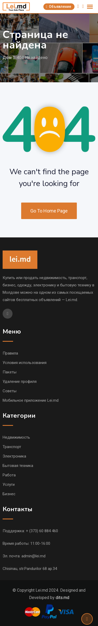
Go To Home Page (49, 211)
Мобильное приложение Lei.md (31, 400)
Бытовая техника (18, 465)
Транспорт (12, 446)
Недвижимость (16, 437)
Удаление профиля (20, 381)
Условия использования (25, 362)
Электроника (14, 456)
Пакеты (9, 372)
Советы (9, 391)
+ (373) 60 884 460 (42, 531)
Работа (9, 475)
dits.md (62, 597)
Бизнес (9, 494)
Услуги (9, 484)
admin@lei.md (33, 556)
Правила (10, 353)
